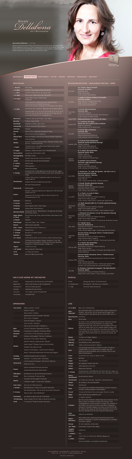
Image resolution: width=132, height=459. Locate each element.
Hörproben (43, 77)
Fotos (54, 77)
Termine (71, 77)
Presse (61, 77)
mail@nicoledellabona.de (75, 453)
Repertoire (30, 77)
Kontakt (93, 77)
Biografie (18, 77)
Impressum (63, 455)
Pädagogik (82, 77)
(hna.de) (32, 43)
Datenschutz (70, 455)
